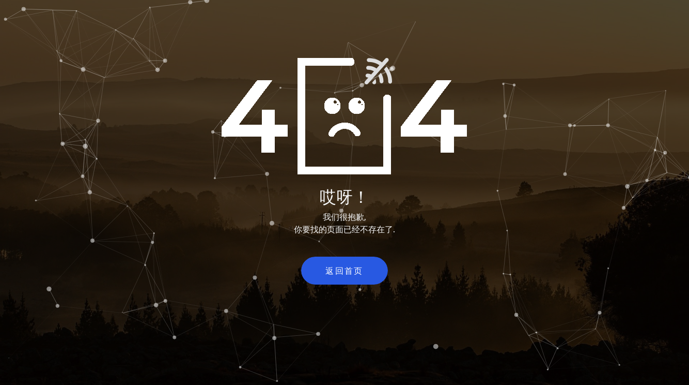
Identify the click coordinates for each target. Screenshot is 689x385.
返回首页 (344, 270)
